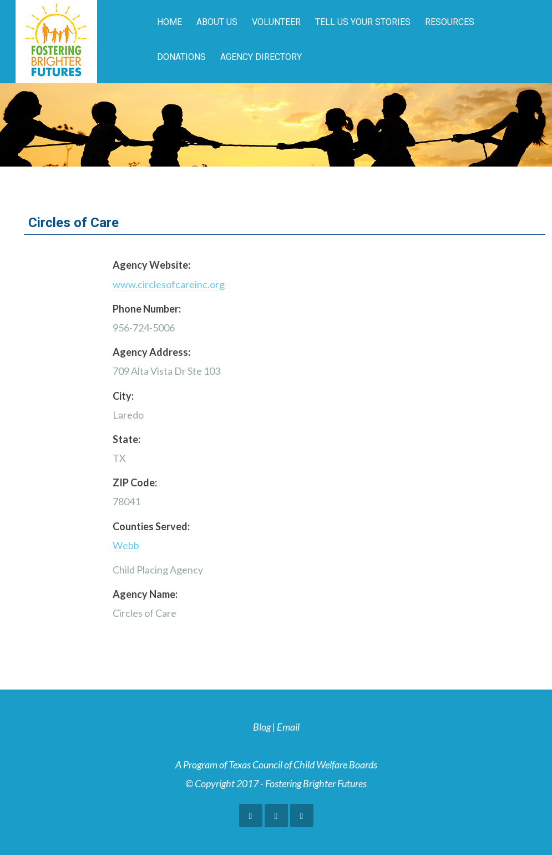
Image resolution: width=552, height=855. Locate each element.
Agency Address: (151, 352)
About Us (216, 22)
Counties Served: (151, 526)
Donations (181, 57)
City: (123, 396)
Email (288, 727)
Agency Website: (151, 265)
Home (169, 22)
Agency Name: (145, 594)
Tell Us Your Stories (363, 22)
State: (126, 439)
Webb (126, 545)
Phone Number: (147, 309)
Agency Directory (261, 57)
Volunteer (276, 22)
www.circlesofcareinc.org (169, 284)
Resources (449, 22)
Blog (262, 727)
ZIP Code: (135, 482)
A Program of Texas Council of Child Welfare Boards (276, 764)
